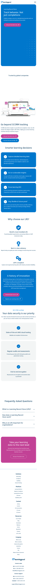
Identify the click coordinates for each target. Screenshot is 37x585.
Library (18, 483)
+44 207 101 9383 (19, 545)
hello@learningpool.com (18, 549)
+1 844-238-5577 (19, 557)
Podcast (18, 510)
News (18, 533)
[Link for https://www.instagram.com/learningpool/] (17, 570)
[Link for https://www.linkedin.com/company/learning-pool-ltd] (24, 570)
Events (18, 506)
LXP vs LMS (18, 512)
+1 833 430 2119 (20, 560)
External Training (18, 462)
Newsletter (18, 508)
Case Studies (18, 497)
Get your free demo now (12, 24)
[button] (35, 2)
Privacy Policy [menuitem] (18, 580)
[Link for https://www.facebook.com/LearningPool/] (13, 570)
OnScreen (18, 474)
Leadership (18, 525)
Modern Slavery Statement (18, 531)
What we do (18, 518)
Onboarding (18, 455)
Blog (18, 499)
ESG (18, 529)
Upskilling (18, 459)
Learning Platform (18, 468)
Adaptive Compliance (18, 470)
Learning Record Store (18, 472)
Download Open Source (11, 273)
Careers (18, 527)
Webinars (18, 504)
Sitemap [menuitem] (18, 582)
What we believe (18, 521)
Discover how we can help (9, 119)
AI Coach (18, 489)
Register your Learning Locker (12, 278)
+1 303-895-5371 (19, 547)
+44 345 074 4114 (19, 555)
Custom (18, 485)
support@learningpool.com (18, 563)
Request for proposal (18, 566)
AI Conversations (18, 487)
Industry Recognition (18, 523)
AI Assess (18, 491)
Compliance (18, 457)
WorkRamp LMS (18, 476)
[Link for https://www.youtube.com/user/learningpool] (20, 570)
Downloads (18, 502)
